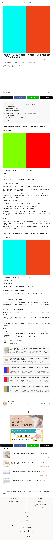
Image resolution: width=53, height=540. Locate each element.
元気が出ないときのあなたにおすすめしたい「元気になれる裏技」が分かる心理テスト (24, 104)
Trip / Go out (13, 505)
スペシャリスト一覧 (34, 525)
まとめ (7, 112)
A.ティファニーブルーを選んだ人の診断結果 (15, 117)
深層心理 (25, 412)
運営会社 (41, 525)
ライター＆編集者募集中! (26, 527)
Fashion (13, 499)
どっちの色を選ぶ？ (10, 106)
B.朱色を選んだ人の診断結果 (12, 110)
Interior (39, 502)
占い (13, 412)
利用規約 (2, 525)
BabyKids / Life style (39, 505)
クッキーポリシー (26, 525)
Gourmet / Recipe (13, 502)
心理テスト (32, 412)
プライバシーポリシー (17, 525)
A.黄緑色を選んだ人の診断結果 (13, 108)
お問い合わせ (27, 523)
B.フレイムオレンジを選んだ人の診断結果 (15, 119)
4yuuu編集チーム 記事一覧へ (42, 409)
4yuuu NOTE (40, 508)
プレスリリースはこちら (19, 523)
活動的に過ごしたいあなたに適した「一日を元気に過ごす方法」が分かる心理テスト (23, 113)
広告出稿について (34, 523)
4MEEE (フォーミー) (47, 525)
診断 (19, 412)
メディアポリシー (8, 525)
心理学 (7, 412)
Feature (13, 508)
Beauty (40, 499)
